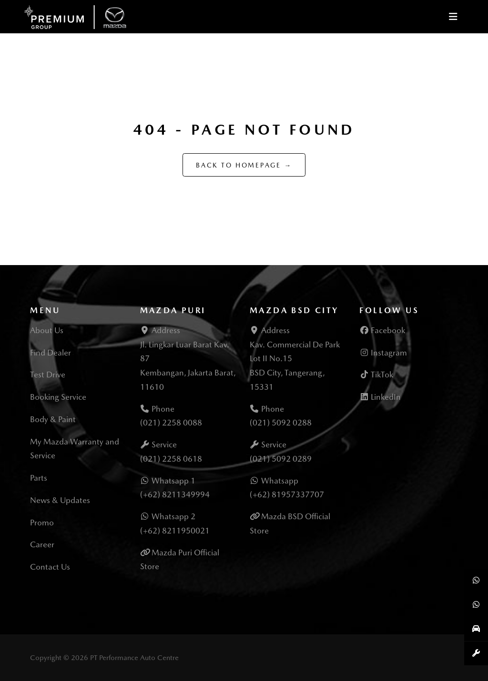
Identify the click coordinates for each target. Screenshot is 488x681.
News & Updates (60, 500)
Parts (38, 478)
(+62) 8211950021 (175, 530)
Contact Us (50, 567)
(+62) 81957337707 (287, 494)
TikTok (376, 374)
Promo (42, 522)
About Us (46, 330)
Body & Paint (53, 419)
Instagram (383, 352)
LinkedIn (380, 397)
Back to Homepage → (244, 165)
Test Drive (47, 374)
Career (42, 544)
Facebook (382, 330)
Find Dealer (50, 352)
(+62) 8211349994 (175, 494)
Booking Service (58, 397)
